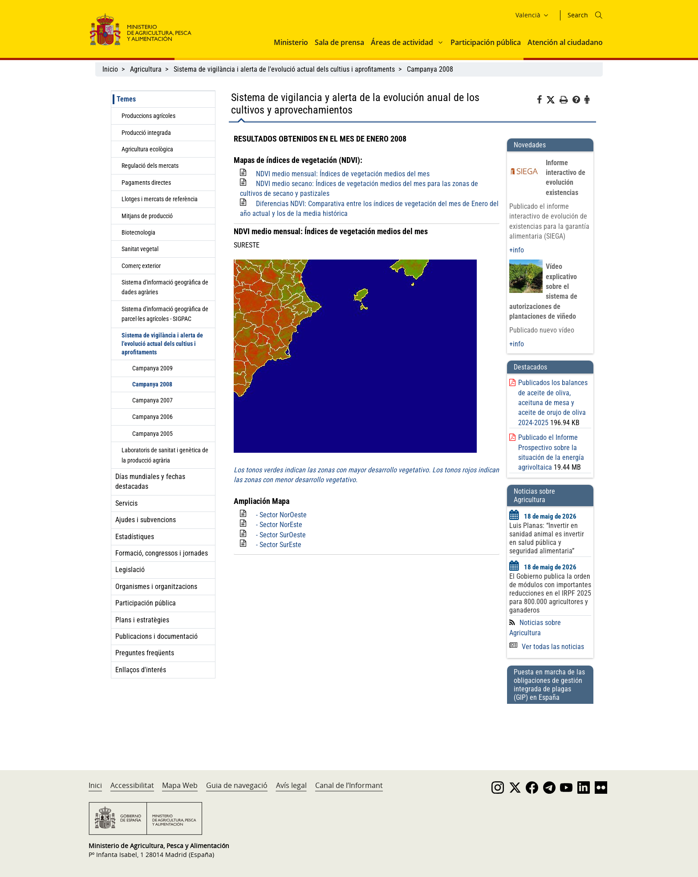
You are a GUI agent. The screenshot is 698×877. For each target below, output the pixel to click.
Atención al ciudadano (565, 42)
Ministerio (291, 42)
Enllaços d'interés (140, 670)
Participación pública (485, 42)
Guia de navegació (237, 785)
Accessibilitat (132, 785)
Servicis (126, 503)
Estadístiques (134, 536)
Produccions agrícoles (148, 115)
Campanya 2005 (152, 433)
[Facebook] (541, 101)
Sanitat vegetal (140, 248)
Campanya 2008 (430, 69)
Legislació (130, 569)
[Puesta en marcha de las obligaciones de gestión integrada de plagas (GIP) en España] (550, 728)
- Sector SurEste (278, 544)
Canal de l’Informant (349, 785)
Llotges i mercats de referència (160, 199)
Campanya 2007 (152, 400)
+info (516, 250)
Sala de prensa (339, 42)
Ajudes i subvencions (145, 520)
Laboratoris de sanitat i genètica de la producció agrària (165, 455)
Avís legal (291, 785)
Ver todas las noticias (546, 646)
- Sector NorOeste (281, 515)
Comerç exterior (141, 265)
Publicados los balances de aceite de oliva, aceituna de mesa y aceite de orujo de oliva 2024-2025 (553, 402)
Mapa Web (180, 785)
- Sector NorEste (279, 524)
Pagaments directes (146, 182)
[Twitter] (553, 100)
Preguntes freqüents (144, 653)
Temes (126, 99)
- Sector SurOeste (281, 535)
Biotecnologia (138, 232)
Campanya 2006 (152, 416)
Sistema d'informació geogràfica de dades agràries (165, 287)
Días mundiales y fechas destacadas (150, 481)
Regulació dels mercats (150, 165)
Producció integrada (146, 132)
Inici (95, 785)
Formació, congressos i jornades (161, 553)
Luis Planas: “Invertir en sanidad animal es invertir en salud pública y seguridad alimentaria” (546, 538)
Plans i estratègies (142, 620)
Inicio (110, 69)
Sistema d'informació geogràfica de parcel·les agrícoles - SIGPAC (165, 313)
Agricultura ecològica (147, 149)
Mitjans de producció (147, 215)
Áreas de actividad (402, 42)
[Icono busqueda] (598, 15)
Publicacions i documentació (156, 636)
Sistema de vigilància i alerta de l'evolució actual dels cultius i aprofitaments (284, 69)
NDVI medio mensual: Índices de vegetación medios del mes (343, 174)
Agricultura (146, 69)
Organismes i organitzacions (156, 586)
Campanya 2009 (152, 368)
